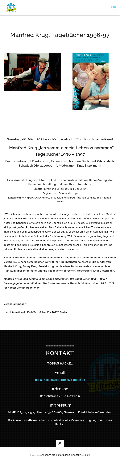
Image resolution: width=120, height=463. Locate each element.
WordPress (48, 455)
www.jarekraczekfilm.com (74, 455)
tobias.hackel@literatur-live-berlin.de (60, 379)
